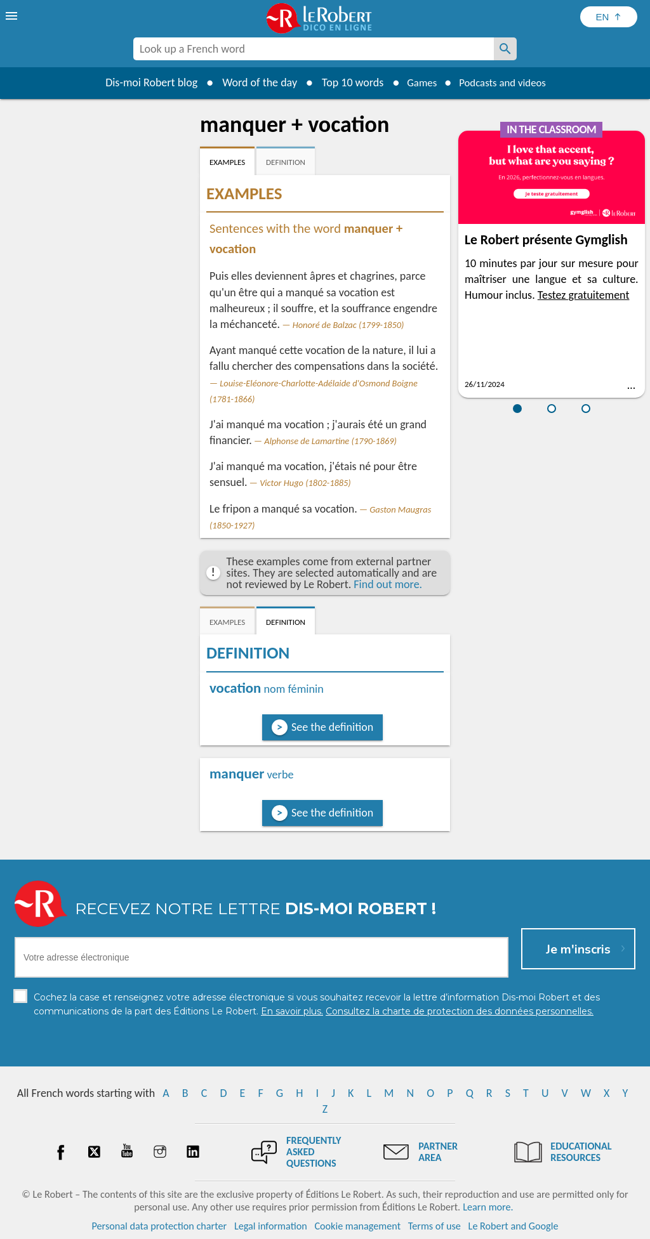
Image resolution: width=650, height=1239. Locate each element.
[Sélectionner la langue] (608, 16)
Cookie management (357, 1226)
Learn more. (488, 1207)
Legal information (270, 1226)
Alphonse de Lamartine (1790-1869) (330, 441)
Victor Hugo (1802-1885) (305, 482)
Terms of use (434, 1226)
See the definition (332, 727)
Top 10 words (345, 82)
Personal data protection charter (159, 1226)
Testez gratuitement (584, 295)
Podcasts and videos (505, 82)
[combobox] (313, 48)
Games (418, 82)
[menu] (12, 16)
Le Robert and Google (513, 1226)
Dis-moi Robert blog (144, 82)
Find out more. (388, 584)
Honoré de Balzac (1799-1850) (348, 325)
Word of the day (252, 82)
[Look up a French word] (505, 48)
